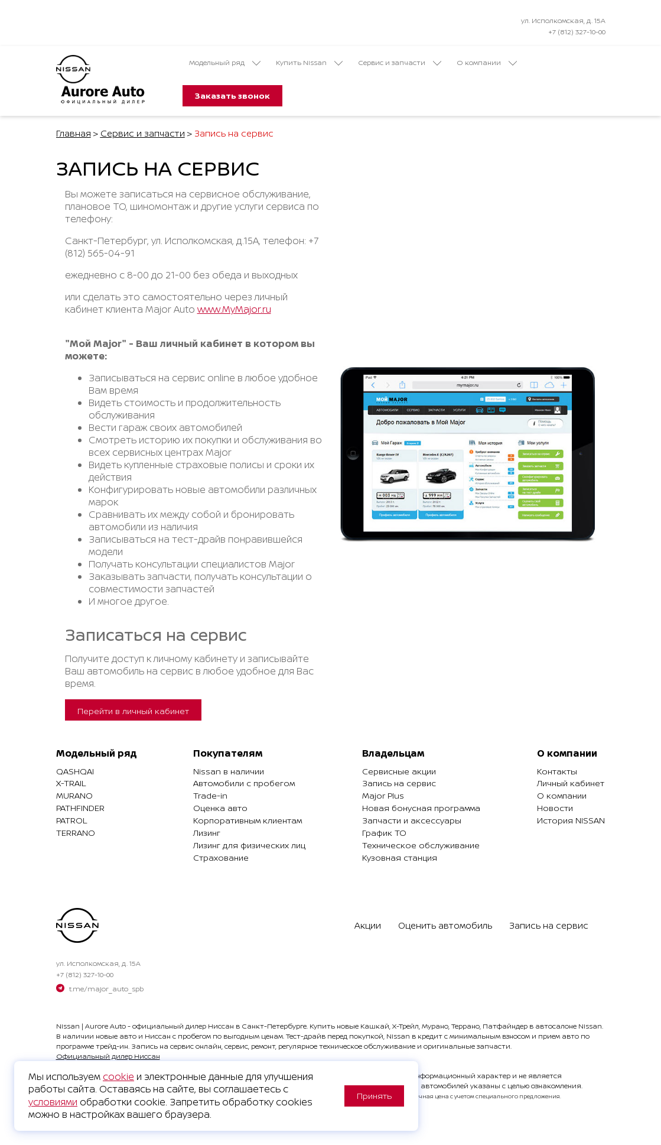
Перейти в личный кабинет (133, 710)
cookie (118, 1076)
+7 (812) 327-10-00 (576, 32)
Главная (73, 133)
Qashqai (75, 771)
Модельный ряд (225, 62)
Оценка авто (220, 807)
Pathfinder (80, 807)
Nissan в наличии (228, 771)
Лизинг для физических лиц (249, 845)
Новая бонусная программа (421, 807)
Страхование (221, 857)
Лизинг (206, 832)
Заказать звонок (232, 95)
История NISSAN (571, 820)
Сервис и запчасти (399, 62)
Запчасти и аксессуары (411, 820)
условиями (52, 1101)
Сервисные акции (399, 771)
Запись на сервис (399, 783)
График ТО (384, 832)
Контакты (557, 771)
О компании (487, 62)
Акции (367, 925)
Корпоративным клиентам (247, 820)
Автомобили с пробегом (244, 783)
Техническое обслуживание (421, 845)
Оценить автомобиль (445, 925)
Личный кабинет (570, 783)
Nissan (68, 1026)
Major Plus (383, 795)
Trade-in (210, 795)
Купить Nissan (309, 62)
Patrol (71, 820)
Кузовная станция (399, 857)
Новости (555, 807)
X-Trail (71, 783)
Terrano (75, 832)
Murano (74, 795)
